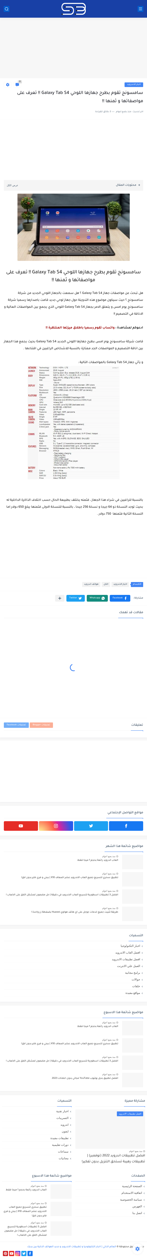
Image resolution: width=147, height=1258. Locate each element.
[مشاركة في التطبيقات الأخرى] (59, 598)
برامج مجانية (132, 972)
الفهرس (137, 1206)
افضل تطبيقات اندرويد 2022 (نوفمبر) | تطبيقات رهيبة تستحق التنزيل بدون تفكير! (113, 1158)
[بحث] (6, 9)
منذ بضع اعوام (108, 856)
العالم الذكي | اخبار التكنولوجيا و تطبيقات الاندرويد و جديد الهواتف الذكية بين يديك (71, 1247)
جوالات (136, 979)
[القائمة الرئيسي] (140, 9)
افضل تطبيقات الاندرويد (126, 959)
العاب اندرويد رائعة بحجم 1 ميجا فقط (97, 860)
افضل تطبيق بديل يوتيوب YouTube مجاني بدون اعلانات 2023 (85, 1078)
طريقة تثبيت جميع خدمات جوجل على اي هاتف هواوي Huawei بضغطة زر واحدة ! (74, 912)
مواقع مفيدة (133, 992)
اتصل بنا (137, 1213)
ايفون (65, 1131)
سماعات (63, 1151)
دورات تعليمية (60, 1144)
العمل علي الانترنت (128, 966)
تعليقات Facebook (16, 725)
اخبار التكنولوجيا (130, 945)
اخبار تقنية (62, 1111)
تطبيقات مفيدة (59, 1138)
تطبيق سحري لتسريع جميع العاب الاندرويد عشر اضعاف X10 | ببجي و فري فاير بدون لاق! (69, 877)
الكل (106, 584)
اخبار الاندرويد (134, 84)
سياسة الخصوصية (131, 1199)
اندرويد (64, 1124)
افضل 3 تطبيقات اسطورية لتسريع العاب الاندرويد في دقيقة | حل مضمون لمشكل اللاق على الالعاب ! (62, 895)
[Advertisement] (73, 48)
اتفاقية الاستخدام (131, 1192)
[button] (120, 598)
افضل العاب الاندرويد (127, 952)
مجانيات (64, 1158)
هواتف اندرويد (91, 584)
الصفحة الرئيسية (132, 1186)
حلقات (136, 986)
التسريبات (62, 1118)
